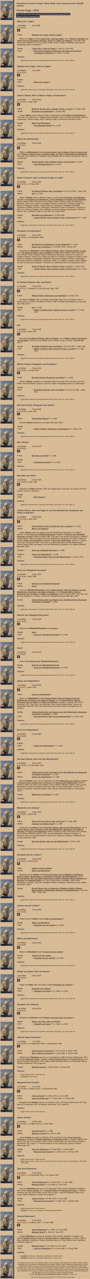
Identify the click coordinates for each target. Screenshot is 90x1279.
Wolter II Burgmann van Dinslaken (49, 296)
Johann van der (41, 868)
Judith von (64, 41)
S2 (22, 60)
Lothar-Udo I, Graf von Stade (52, 39)
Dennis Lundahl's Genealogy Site (28, 16)
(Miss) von (41, 82)
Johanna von (66, 783)
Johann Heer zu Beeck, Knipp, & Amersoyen (65, 152)
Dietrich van (45, 584)
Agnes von (76, 199)
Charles (43, 1139)
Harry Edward (59, 1059)
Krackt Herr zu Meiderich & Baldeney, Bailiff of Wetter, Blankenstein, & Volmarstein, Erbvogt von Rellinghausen (50, 875)
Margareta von (70, 781)
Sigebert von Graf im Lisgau (46, 35)
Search (67, 14)
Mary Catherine (42, 1053)
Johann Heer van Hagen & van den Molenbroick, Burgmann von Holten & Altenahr (51, 591)
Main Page (20, 14)
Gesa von (43, 534)
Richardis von (42, 111)
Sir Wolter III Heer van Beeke (47, 191)
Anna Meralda (42, 126)
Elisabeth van (63, 985)
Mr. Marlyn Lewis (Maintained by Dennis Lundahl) (51, 1274)
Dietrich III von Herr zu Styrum (35, 783)
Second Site (49, 1277)
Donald (51, 1238)
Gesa (31, 536)
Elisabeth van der (44, 925)
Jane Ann (40, 1098)
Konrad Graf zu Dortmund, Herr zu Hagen (52, 526)
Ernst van (62, 540)
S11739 (24, 1076)
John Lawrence (42, 1051)
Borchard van (40, 456)
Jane (65, 1238)
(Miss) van (76, 115)
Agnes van (33, 540)
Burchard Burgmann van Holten (48, 378)
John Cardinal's (42, 1277)
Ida (33, 194)
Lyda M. (77, 1059)
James (38, 1096)
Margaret (33, 1059)
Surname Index (30, 14)
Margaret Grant (43, 1152)
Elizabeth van (42, 991)
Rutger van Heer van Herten (58, 1018)
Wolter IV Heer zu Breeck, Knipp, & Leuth (52, 109)
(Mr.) (39, 497)
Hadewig (34, 880)
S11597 (24, 1210)
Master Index (41, 14)
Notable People (58, 14)
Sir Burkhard (40, 419)
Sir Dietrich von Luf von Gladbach (45, 199)
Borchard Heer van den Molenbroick (52, 557)
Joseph (38, 1131)
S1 (22, 1074)
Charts (49, 14)
